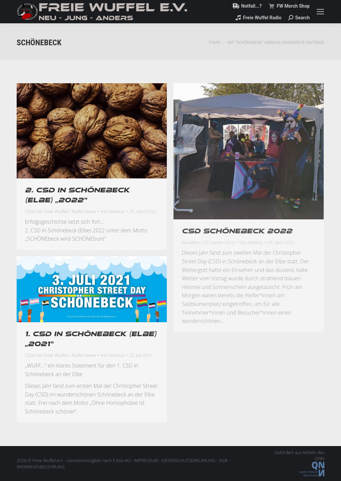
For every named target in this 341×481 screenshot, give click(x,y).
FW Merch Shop (289, 6)
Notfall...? (247, 6)
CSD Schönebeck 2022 (237, 231)
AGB (223, 460)
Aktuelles (190, 242)
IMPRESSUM (146, 460)
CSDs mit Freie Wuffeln (47, 211)
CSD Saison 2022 (217, 242)
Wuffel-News (83, 211)
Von (112, 211)
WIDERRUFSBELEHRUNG (41, 467)
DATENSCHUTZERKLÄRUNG (188, 460)
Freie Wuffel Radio (258, 17)
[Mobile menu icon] (320, 12)
